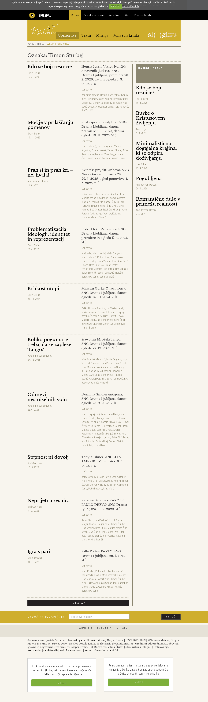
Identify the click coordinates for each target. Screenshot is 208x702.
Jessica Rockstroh (104, 268)
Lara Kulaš (87, 445)
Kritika (75, 15)
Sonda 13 (86, 102)
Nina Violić (108, 488)
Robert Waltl (103, 579)
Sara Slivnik (120, 363)
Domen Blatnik (116, 441)
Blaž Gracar (96, 209)
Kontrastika (34, 650)
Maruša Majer (115, 527)
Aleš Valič (87, 253)
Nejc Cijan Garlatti (107, 316)
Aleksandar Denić (104, 106)
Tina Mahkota (89, 579)
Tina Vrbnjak (121, 268)
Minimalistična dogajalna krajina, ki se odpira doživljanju (156, 151)
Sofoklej (86, 421)
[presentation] (157, 617)
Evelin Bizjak (142, 98)
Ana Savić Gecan (103, 582)
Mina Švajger (110, 154)
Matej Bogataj (34, 557)
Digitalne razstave (93, 15)
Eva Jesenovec (118, 323)
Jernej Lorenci (95, 154)
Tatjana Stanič (93, 535)
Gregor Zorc (103, 524)
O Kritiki (112, 650)
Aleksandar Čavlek (109, 201)
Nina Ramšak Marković (93, 359)
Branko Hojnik (118, 158)
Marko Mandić (89, 146)
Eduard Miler (99, 445)
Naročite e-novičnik (46, 617)
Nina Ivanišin (98, 433)
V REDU (115, 6)
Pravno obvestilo (95, 650)
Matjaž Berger (113, 433)
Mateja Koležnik (105, 418)
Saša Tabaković (106, 272)
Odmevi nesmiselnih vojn (47, 397)
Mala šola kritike (126, 35)
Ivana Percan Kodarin (98, 158)
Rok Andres (102, 367)
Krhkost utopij (44, 288)
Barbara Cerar (101, 323)
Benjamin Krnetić (90, 95)
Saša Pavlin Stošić (108, 476)
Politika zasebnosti (71, 650)
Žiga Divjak (112, 205)
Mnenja (102, 35)
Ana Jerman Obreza (146, 184)
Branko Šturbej (89, 316)
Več (93, 84)
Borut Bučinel (116, 520)
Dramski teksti (142, 15)
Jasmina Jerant (117, 197)
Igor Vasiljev (105, 213)
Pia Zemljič (87, 110)
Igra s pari (38, 551)
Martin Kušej (99, 253)
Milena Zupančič (99, 421)
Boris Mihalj (107, 319)
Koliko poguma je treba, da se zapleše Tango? (49, 344)
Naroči (171, 617)
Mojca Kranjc (88, 586)
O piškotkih (50, 650)
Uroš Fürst (94, 265)
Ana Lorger (141, 129)
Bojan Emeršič (89, 272)
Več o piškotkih (130, 6)
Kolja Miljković (103, 437)
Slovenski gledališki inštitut (83, 640)
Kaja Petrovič (121, 106)
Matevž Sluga (88, 429)
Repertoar (114, 15)
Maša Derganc (114, 253)
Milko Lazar (94, 425)
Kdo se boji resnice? (148, 90)
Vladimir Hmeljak (90, 201)
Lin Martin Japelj (115, 308)
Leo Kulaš (95, 319)
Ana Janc (95, 374)
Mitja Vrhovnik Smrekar (114, 575)
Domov (30, 44)
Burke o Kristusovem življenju (150, 118)
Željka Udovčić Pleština (93, 308)
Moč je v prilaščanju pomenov (50, 125)
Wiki (127, 15)
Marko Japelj (117, 312)
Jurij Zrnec (101, 414)
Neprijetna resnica (48, 500)
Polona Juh (103, 312)
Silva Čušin (120, 319)
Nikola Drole (115, 421)
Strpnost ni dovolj (48, 457)
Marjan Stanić (89, 524)
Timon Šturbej (120, 98)
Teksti (86, 35)
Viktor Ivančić (121, 95)
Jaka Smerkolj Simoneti (39, 355)
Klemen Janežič (101, 102)
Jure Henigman (89, 98)
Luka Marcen (88, 367)
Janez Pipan (121, 425)
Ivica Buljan (116, 102)
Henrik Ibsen (106, 95)
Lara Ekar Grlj (104, 371)
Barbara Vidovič (90, 476)
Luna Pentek (107, 363)
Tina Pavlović (102, 194)
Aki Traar (105, 265)
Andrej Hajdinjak (97, 378)
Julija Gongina (89, 371)
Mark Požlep (88, 571)
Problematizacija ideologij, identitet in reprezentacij (48, 234)
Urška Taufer (88, 194)
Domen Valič (96, 484)
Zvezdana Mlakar (105, 586)
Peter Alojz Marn (120, 437)
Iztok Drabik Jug (111, 209)
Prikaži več (78, 603)
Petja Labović (95, 488)
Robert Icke (103, 257)
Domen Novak (99, 150)
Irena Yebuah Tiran (107, 261)
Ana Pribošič (88, 441)
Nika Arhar (141, 164)
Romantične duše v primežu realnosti (158, 201)
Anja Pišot (102, 197)
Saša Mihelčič (107, 276)
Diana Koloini (105, 98)
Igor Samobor (120, 582)
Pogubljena (149, 178)
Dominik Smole (104, 429)
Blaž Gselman (34, 463)
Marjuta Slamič (98, 217)
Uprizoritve (67, 35)
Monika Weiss (89, 197)
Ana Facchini (117, 194)
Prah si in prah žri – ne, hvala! (50, 172)
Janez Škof (87, 323)
